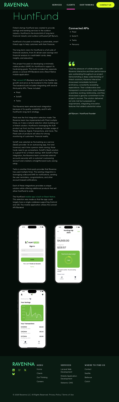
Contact (88, 369)
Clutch (87, 381)
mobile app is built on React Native (40, 196)
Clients (71, 4)
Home (39, 369)
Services (57, 4)
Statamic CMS (67, 382)
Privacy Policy (55, 394)
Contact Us (105, 5)
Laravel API (21, 80)
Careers (40, 381)
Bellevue (88, 377)
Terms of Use (68, 394)
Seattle (88, 373)
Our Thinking (87, 4)
